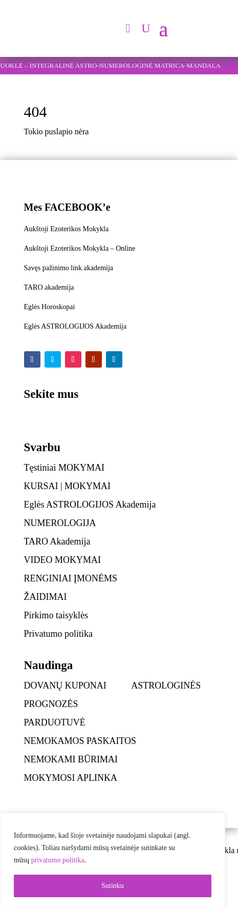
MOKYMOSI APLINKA (71, 778)
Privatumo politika (58, 634)
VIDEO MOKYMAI (62, 560)
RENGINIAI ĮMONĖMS (71, 578)
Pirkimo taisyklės (56, 615)
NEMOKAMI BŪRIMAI (71, 759)
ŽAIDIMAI (45, 597)
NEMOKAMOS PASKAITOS (80, 741)
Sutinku (112, 886)
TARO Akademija (57, 541)
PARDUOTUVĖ (54, 722)
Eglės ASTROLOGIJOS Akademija (90, 504)
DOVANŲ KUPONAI (65, 685)
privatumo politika (57, 860)
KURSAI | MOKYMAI (67, 486)
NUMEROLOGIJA (60, 523)
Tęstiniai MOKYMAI (64, 467)
